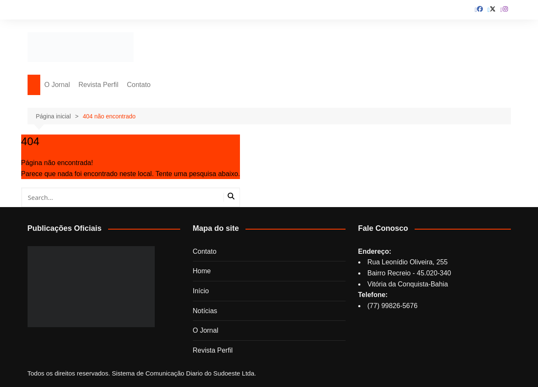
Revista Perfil (98, 84)
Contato (139, 84)
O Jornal (57, 84)
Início (201, 290)
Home (202, 271)
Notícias (205, 310)
